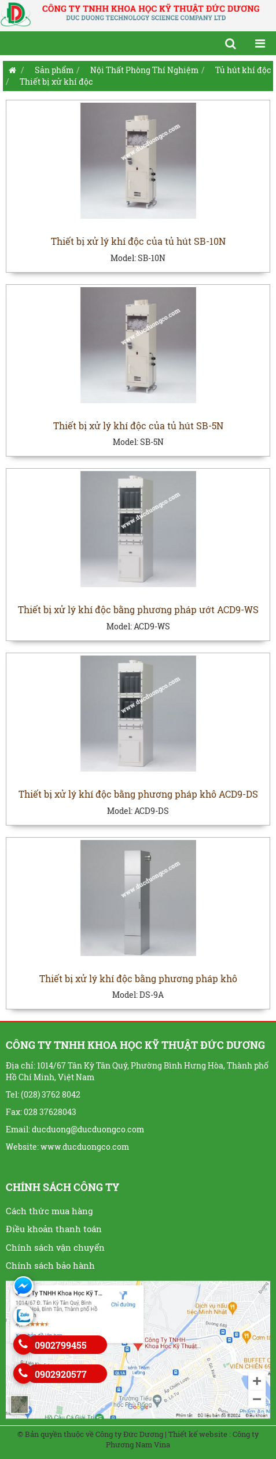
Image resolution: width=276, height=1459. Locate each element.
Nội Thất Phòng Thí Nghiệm (144, 69)
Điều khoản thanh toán (54, 1228)
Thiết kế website (197, 1434)
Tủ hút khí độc (243, 69)
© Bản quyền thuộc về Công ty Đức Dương (90, 1434)
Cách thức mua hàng (49, 1211)
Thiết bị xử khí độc (56, 81)
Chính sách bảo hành (50, 1265)
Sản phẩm (54, 69)
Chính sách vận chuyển (55, 1247)
